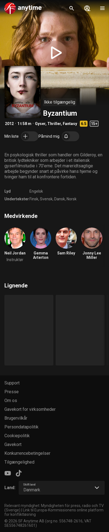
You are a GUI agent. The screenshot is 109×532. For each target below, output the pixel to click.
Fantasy (70, 123)
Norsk (72, 199)
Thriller (54, 123)
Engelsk (36, 191)
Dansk (59, 199)
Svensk (46, 199)
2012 (9, 123)
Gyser (40, 123)
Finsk (33, 199)
